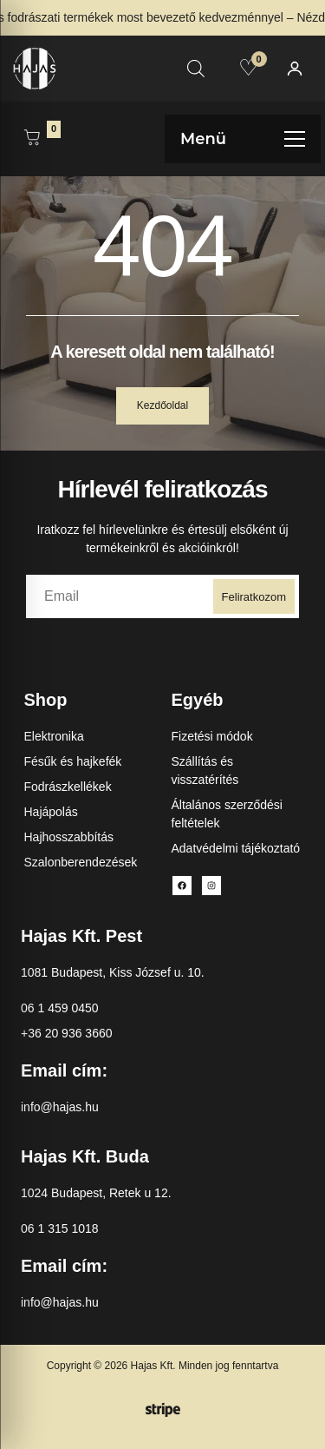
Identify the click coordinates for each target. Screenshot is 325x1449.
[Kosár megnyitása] (32, 139)
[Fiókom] (295, 69)
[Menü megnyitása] (243, 139)
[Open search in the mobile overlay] (196, 68)
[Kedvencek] (248, 67)
